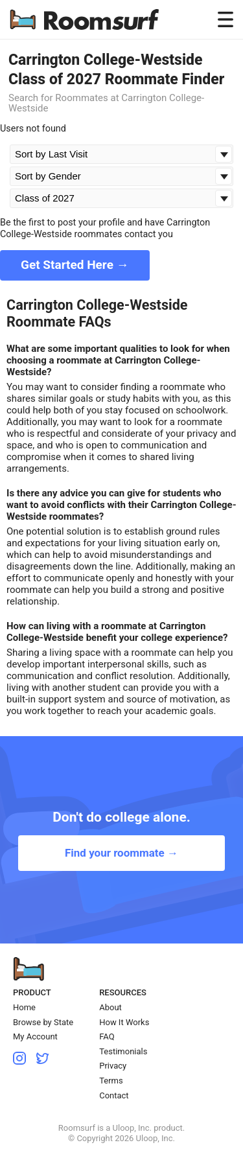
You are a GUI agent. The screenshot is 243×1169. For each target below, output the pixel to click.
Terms (111, 1080)
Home (24, 1007)
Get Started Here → (75, 264)
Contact (113, 1095)
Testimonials (123, 1051)
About (110, 1007)
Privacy (112, 1066)
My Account (35, 1036)
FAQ (106, 1036)
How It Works (124, 1022)
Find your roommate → (121, 852)
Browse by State (43, 1022)
